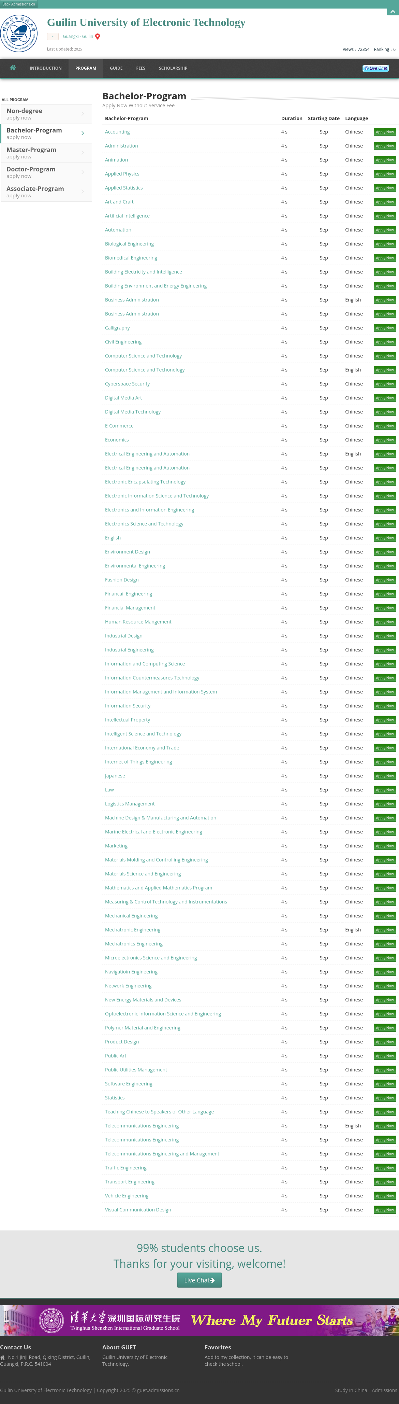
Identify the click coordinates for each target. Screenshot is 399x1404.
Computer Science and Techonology (145, 369)
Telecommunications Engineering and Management (162, 1153)
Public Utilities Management (136, 1069)
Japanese (115, 775)
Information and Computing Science (145, 663)
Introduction (46, 68)
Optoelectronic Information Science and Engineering (163, 1013)
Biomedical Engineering (131, 257)
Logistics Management (130, 803)
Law (109, 789)
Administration (121, 145)
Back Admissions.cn (18, 4)
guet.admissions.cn (158, 1390)
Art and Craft (119, 201)
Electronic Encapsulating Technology (145, 481)
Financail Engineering (128, 593)
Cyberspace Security (127, 383)
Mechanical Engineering (131, 915)
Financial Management (130, 607)
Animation (116, 159)
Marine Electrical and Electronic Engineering (153, 831)
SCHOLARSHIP (173, 68)
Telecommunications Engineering (142, 1125)
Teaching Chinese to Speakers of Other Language (159, 1111)
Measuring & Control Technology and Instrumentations (166, 901)
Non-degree (47, 114)
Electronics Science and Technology (144, 523)
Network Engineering (128, 985)
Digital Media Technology (133, 411)
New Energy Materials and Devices (143, 999)
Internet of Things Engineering (138, 761)
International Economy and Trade (142, 747)
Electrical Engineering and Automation (147, 453)
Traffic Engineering (126, 1167)
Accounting (117, 131)
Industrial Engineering (129, 649)
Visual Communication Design (138, 1209)
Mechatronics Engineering (134, 943)
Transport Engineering (129, 1181)
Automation (118, 229)
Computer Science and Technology (143, 355)
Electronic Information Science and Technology (157, 495)
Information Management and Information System (161, 691)
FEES (141, 68)
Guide (116, 68)
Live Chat (199, 1280)
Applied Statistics (124, 187)
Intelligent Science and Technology (143, 733)
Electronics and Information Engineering (149, 509)
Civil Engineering (123, 341)
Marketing (116, 845)
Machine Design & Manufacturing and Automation (160, 817)
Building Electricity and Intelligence (143, 271)
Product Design (122, 1041)
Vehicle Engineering (126, 1195)
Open (393, 12)
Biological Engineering (129, 243)
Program (85, 68)
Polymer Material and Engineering (142, 1027)
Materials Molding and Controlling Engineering (156, 859)
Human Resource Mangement (138, 621)
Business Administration (132, 299)
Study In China (351, 1390)
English (113, 537)
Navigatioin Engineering (131, 971)
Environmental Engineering (135, 565)
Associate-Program (47, 191)
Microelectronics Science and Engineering (151, 957)
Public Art (116, 1055)
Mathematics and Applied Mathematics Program (158, 887)
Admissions (384, 1390)
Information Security (127, 705)
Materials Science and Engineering (143, 873)
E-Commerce (119, 425)
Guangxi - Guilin (78, 36)
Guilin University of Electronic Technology (46, 1390)
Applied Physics (122, 173)
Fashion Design (122, 579)
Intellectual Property (127, 719)
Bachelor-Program (47, 133)
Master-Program (47, 152)
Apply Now (385, 131)
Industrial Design (124, 635)
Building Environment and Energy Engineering (156, 285)
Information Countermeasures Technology (152, 677)
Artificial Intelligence (127, 215)
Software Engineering (128, 1083)
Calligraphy (117, 327)
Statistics (115, 1097)
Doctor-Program (47, 172)
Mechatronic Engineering (132, 929)
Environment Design (127, 551)
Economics (117, 439)
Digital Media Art (123, 397)
